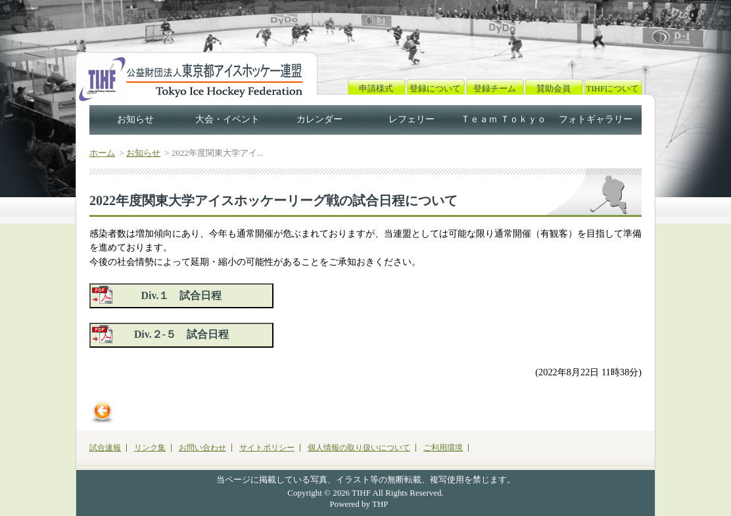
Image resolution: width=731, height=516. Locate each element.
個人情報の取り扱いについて (359, 447)
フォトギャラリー (595, 119)
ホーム (102, 153)
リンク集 (150, 447)
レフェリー (412, 119)
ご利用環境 (443, 447)
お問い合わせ (202, 447)
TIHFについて (613, 88)
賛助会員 (553, 88)
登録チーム (494, 88)
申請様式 (376, 88)
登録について (435, 88)
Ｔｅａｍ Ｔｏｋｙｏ (503, 119)
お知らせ (135, 119)
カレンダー (319, 119)
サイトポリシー (267, 447)
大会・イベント (227, 119)
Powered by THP (359, 504)
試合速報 (105, 447)
